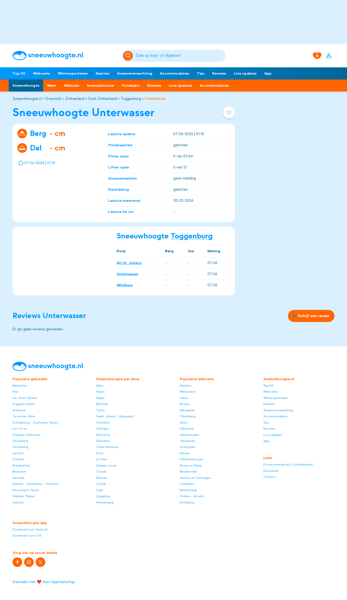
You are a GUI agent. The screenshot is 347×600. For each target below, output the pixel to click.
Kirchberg (187, 502)
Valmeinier (187, 441)
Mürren (101, 478)
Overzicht (53, 98)
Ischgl (101, 484)
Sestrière (103, 441)
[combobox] (180, 56)
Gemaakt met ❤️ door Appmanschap (44, 581)
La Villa (101, 459)
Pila (15, 392)
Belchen (102, 404)
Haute (100, 392)
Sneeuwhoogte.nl (27, 98)
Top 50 (19, 73)
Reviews (219, 73)
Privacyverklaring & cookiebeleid (288, 464)
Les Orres (20, 428)
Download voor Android (30, 529)
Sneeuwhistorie (100, 85)
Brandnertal (21, 465)
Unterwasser (155, 98)
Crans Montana (107, 447)
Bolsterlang (188, 490)
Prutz (100, 453)
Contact (269, 477)
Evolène (19, 459)
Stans (184, 422)
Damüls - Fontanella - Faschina (35, 484)
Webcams (41, 73)
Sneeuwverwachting (134, 73)
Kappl (100, 398)
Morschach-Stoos (26, 490)
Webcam (71, 85)
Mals (99, 386)
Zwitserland (74, 98)
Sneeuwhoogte (26, 85)
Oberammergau (191, 459)
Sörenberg (20, 441)
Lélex (184, 398)
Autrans (18, 502)
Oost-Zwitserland (102, 98)
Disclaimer (271, 471)
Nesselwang (104, 502)
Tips (201, 73)
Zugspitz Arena (23, 404)
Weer (51, 85)
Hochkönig (20, 447)
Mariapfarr (187, 410)
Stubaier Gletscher (27, 435)
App (268, 73)
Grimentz (103, 422)
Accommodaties (174, 73)
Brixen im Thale (191, 465)
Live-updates (180, 85)
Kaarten (102, 73)
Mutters (185, 386)
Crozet (101, 471)
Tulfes (100, 410)
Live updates (245, 73)
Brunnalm (19, 471)
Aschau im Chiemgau (195, 478)
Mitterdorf (187, 392)
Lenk (99, 490)
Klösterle (103, 435)
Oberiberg (187, 416)
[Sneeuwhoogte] (65, 55)
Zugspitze (103, 496)
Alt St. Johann (129, 262)
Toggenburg (130, 98)
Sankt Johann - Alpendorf (115, 416)
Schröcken (187, 447)
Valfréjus (102, 428)
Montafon (20, 386)
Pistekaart (131, 85)
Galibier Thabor (24, 496)
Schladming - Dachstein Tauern (35, 422)
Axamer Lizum (106, 465)
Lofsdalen (187, 484)
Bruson (185, 404)
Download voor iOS (27, 535)
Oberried (187, 428)
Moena (185, 453)
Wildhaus (125, 284)
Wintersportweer (73, 73)
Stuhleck (19, 410)
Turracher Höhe (24, 416)
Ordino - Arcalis (192, 496)
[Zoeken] (180, 56)
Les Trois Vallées (25, 398)
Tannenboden (189, 435)
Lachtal (18, 453)
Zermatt (18, 478)
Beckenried (188, 471)
